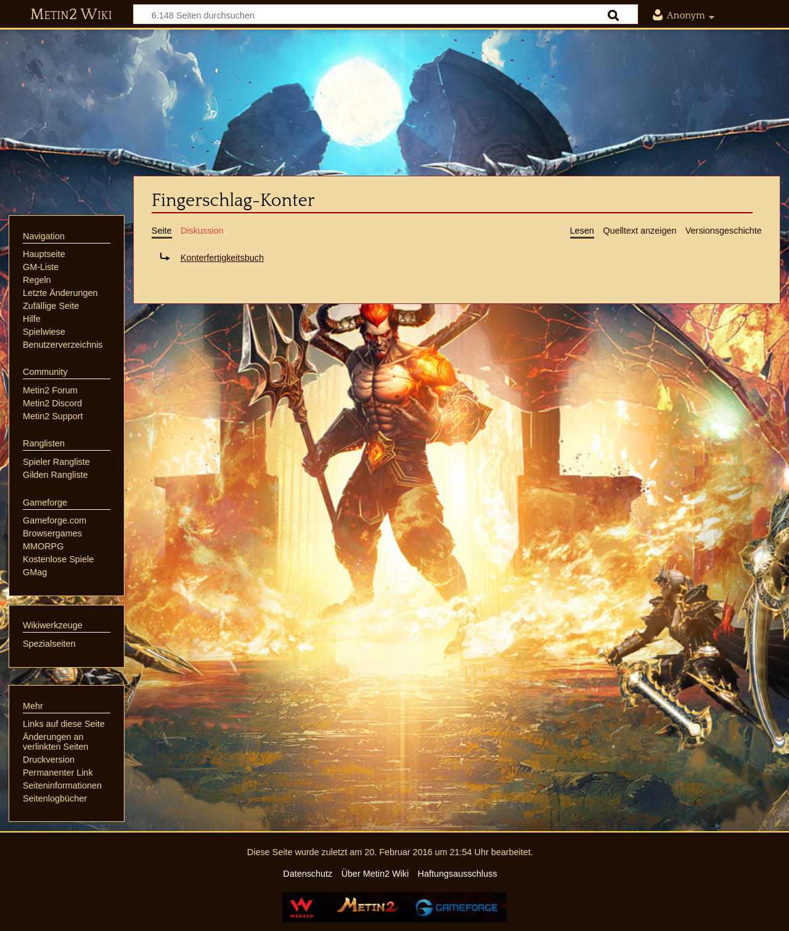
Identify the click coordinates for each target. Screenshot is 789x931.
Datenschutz (307, 874)
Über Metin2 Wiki (375, 874)
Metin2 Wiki (71, 14)
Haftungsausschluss (457, 874)
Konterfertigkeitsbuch (222, 258)
